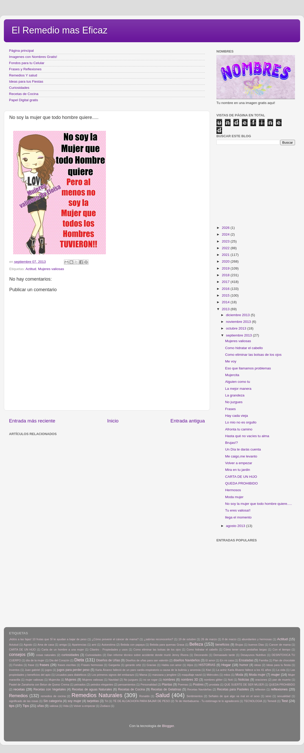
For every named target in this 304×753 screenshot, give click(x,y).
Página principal (21, 51)
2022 (226, 248)
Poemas (183, 684)
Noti (230, 679)
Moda (239, 675)
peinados (80, 684)
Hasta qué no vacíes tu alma (247, 436)
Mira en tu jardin (237, 470)
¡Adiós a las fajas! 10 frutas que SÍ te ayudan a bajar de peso (48, 639)
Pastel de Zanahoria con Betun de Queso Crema (39, 684)
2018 (226, 275)
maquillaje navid (192, 674)
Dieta (79, 659)
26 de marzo (209, 639)
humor (243, 665)
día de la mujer (35, 660)
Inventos (14, 669)
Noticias (243, 679)
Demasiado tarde (224, 654)
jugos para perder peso (73, 670)
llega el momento (238, 517)
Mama (143, 674)
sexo (268, 696)
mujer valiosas (35, 679)
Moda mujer (234, 497)
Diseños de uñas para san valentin (147, 660)
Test (284, 701)
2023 (226, 241)
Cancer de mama (280, 644)
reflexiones (279, 689)
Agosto (28, 644)
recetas (19, 689)
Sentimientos (194, 696)
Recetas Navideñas (199, 689)
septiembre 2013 (239, 335)
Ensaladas (246, 660)
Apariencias (79, 644)
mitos (227, 674)
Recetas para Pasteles (233, 689)
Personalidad (148, 684)
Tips (26, 706)
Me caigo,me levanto (241, 456)
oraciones (261, 679)
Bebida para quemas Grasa (167, 644)
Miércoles (212, 674)
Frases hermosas (92, 665)
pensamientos (127, 684)
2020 (226, 261)
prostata (214, 684)
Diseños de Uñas (108, 660)
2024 (226, 234)
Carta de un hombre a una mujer (62, 649)
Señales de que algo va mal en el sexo (234, 696)
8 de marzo (229, 639)
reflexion (260, 689)
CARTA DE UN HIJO (241, 477)
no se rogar (150, 679)
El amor (210, 660)
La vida (280, 669)
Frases (230, 409)
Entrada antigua (188, 420)
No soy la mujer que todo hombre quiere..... (258, 504)
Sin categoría (52, 701)
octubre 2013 (236, 328)
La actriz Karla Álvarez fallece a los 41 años (243, 669)
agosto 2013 (236, 526)
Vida (66, 705)
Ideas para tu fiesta (278, 665)
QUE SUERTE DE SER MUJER (244, 684)
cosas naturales (46, 654)
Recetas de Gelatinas (166, 689)
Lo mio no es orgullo (241, 422)
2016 (226, 289)
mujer (275, 675)
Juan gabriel (32, 669)
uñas (40, 706)
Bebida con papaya (133, 644)
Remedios (18, 695)
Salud (162, 695)
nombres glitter (213, 679)
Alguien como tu (237, 382)
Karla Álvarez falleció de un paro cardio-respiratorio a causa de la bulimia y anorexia (148, 669)
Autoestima (108, 644)
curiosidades (70, 655)
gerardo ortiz (133, 665)
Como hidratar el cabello (244, 348)
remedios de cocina (53, 696)
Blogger (168, 726)
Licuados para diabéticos (71, 674)
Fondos (18, 665)
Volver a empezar (238, 463)
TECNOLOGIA (253, 701)
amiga (63, 644)
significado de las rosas (23, 701)
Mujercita (232, 375)
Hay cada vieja (236, 416)
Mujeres (70, 679)
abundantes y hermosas (257, 639)
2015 (226, 295)
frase (31, 665)
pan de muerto (282, 679)
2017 (226, 282)
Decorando (201, 654)
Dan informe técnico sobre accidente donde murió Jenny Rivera (147, 654)
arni (94, 644)
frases (44, 665)
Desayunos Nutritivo (253, 654)
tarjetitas (93, 701)
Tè (106, 701)
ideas (257, 665)
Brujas (239, 644)
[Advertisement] (92, 449)
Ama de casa (46, 644)
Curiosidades (19, 88)
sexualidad (284, 696)
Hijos (190, 665)
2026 (226, 228)
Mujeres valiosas (51, 269)
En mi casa (227, 660)
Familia (263, 660)
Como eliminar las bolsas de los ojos (253, 355)
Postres (198, 684)
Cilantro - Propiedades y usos (109, 649)
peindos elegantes (102, 684)
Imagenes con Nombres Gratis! (33, 57)
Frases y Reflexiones (25, 69)
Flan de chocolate (284, 660)
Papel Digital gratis (23, 100)
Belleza (196, 644)
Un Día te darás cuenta (243, 449)
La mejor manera (238, 389)
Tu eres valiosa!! (238, 510)
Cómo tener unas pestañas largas (245, 649)
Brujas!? (231, 443)
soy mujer (74, 701)
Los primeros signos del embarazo (112, 674)
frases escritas (67, 665)
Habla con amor (172, 665)
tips (11, 706)
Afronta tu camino (238, 429)
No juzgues (234, 402)
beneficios (222, 644)
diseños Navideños (186, 660)
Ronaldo (144, 696)
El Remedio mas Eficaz (59, 30)
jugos (48, 669)
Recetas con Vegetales (49, 689)
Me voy (231, 361)
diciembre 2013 (238, 315)
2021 (226, 255)
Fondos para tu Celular (26, 63)
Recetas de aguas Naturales (92, 689)
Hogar (226, 665)
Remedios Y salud (23, 75)
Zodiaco (105, 705)
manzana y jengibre (164, 674)
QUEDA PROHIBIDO (241, 483)
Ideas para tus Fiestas (26, 81)
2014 (226, 302)
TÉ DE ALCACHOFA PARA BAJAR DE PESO (141, 701)
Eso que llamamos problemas (248, 368)
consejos (17, 654)
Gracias (151, 665)
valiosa (53, 705)
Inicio (113, 420)
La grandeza (234, 395)
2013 (226, 309)
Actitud (31, 269)
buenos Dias (256, 644)
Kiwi (208, 669)
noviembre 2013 (239, 322)
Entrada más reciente (32, 420)
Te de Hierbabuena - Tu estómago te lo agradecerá (207, 701)
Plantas (167, 684)
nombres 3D (189, 679)
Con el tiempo (282, 649)
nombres (169, 679)
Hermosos (233, 490)
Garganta (114, 665)
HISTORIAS (207, 665)
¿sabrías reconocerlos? (158, 639)
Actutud (14, 644)
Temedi (271, 701)
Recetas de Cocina (23, 94)
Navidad (113, 679)
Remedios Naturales (96, 695)
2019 (226, 268)
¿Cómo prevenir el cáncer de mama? (115, 639)
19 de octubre (187, 639)
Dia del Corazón (59, 660)
